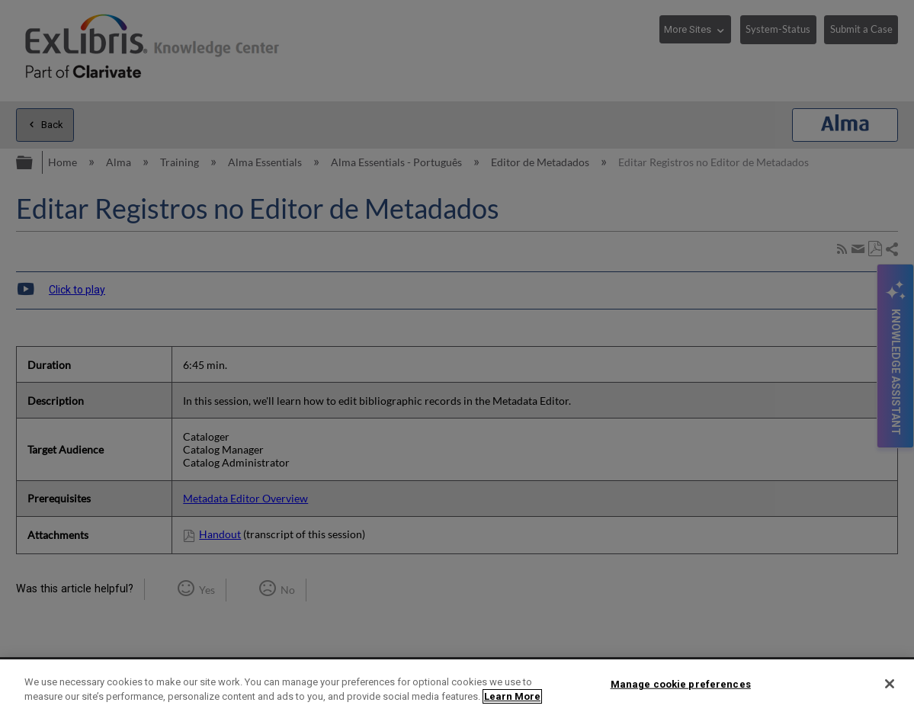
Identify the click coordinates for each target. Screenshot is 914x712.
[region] (457, 685)
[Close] (889, 684)
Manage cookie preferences (681, 684)
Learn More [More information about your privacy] (512, 696)
